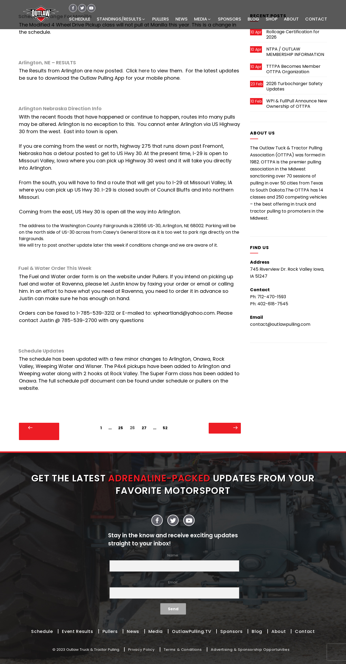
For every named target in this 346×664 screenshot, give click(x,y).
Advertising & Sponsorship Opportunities (250, 649)
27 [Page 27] (145, 428)
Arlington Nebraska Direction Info (60, 108)
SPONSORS (229, 19)
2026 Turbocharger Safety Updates (294, 86)
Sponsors (231, 631)
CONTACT (316, 19)
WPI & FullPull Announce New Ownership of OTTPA (296, 103)
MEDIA (202, 19)
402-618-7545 (272, 304)
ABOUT (291, 19)
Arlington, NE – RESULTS (47, 62)
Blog (257, 631)
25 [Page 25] (122, 428)
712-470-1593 (271, 297)
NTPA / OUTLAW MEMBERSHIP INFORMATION (295, 52)
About (278, 631)
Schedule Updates (41, 350)
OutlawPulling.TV (191, 631)
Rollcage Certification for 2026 (293, 34)
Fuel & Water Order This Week (54, 268)
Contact (305, 631)
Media (155, 631)
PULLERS (160, 19)
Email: (173, 589)
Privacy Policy (141, 649)
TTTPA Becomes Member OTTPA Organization (293, 69)
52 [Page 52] (166, 428)
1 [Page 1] (102, 428)
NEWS (181, 19)
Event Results (77, 631)
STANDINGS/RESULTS (121, 19)
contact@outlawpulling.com (280, 324)
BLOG (253, 19)
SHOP (271, 19)
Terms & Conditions (183, 649)
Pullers (110, 631)
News (133, 631)
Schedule (42, 631)
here (144, 70)
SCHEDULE (79, 19)
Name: (173, 562)
